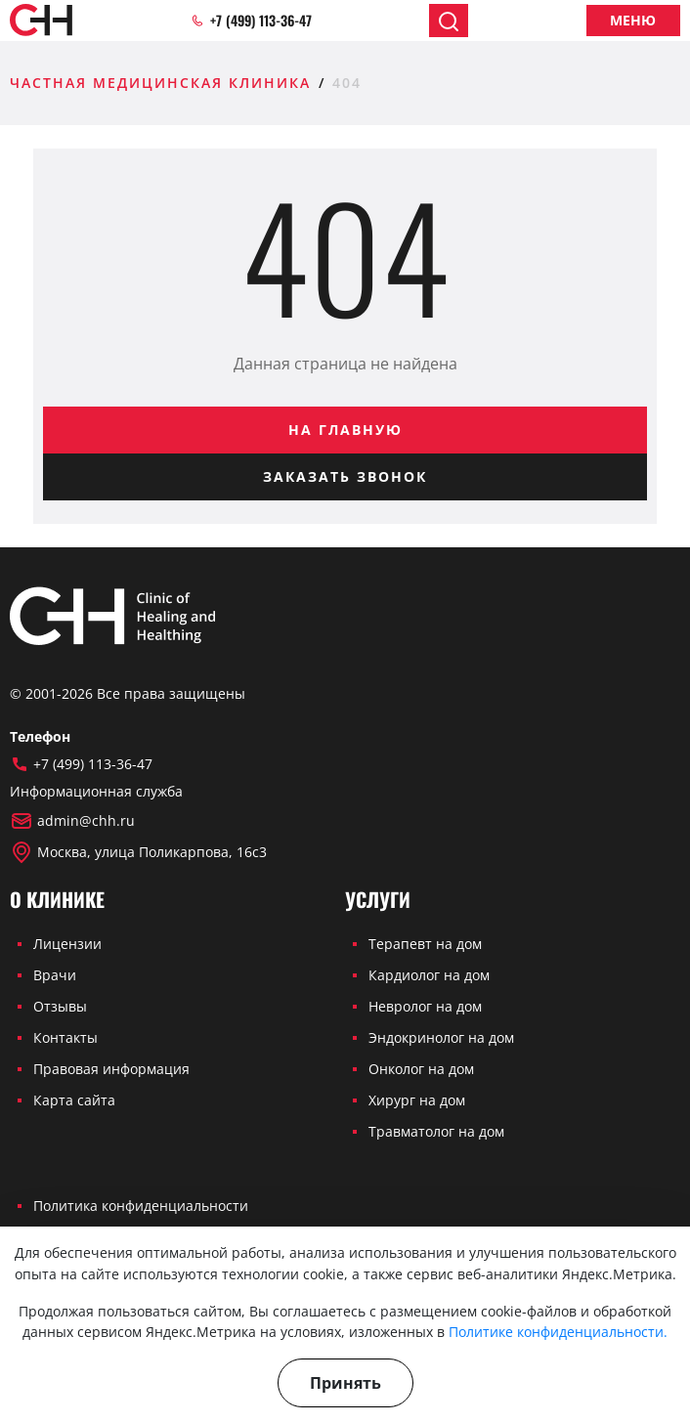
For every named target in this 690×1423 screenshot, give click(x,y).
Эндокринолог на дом (441, 1037)
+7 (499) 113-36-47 (251, 20)
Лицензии (67, 943)
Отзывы (60, 1006)
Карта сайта (74, 1100)
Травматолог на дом (436, 1131)
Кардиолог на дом (429, 975)
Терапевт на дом (425, 943)
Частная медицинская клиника (160, 82)
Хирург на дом (416, 1100)
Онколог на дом (421, 1068)
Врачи (54, 975)
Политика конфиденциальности (140, 1205)
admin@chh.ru (72, 821)
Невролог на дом (425, 1006)
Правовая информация (111, 1068)
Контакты (65, 1037)
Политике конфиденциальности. (558, 1331)
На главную (345, 429)
